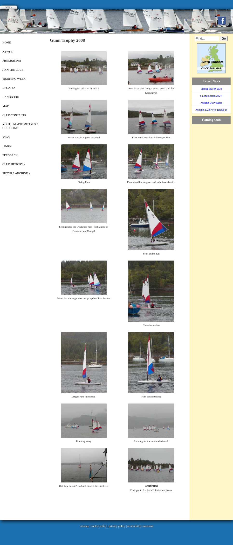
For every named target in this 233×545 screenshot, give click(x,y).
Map (5, 106)
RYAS (6, 137)
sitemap (84, 526)
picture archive (16, 173)
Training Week (13, 78)
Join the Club (12, 69)
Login (8, 7)
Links (6, 146)
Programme (11, 60)
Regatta (8, 88)
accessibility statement (140, 526)
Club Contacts (14, 115)
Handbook (10, 97)
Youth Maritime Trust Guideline (20, 126)
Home (6, 42)
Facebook (222, 20)
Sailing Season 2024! (211, 95)
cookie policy (98, 526)
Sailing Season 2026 (211, 88)
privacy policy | (118, 526)
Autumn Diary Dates (211, 102)
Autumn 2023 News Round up (211, 109)
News (7, 51)
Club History (13, 164)
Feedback (10, 155)
